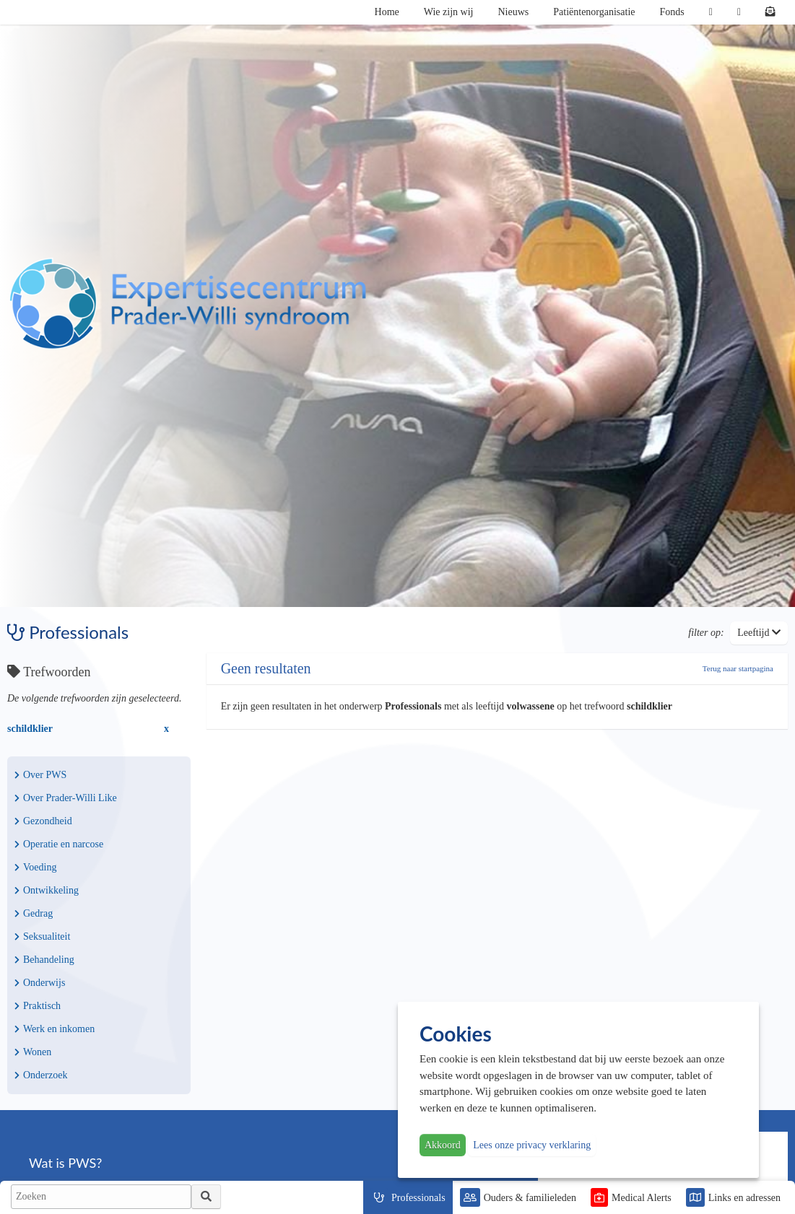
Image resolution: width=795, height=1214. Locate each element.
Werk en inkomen (54, 1028)
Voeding (35, 867)
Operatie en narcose (58, 844)
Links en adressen (744, 1197)
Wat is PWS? (65, 1163)
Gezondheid (43, 821)
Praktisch (37, 1005)
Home (387, 11)
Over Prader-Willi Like (65, 797)
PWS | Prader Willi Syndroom (187, 304)
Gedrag (33, 913)
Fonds (672, 11)
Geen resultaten (266, 668)
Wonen (32, 1052)
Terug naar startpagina (738, 668)
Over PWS (40, 774)
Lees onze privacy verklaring (532, 1145)
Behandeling (44, 959)
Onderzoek (40, 1075)
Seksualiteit (42, 936)
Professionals (418, 1197)
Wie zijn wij (449, 11)
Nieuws (513, 11)
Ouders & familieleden (530, 1197)
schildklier (30, 728)
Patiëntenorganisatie (594, 11)
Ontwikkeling (46, 890)
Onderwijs (39, 982)
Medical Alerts (642, 1197)
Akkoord (443, 1145)
